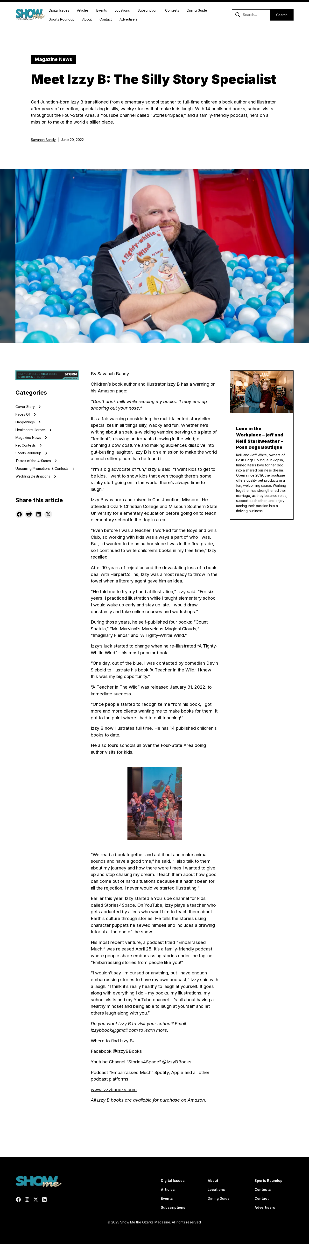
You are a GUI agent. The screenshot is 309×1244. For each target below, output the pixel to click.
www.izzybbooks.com (114, 1089)
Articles (83, 10)
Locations (122, 10)
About (87, 19)
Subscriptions (173, 1207)
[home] (30, 15)
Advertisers (128, 19)
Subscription (147, 10)
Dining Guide (197, 10)
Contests (172, 10)
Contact (105, 19)
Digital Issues (59, 10)
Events (101, 10)
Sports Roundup (62, 19)
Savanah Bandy (43, 140)
